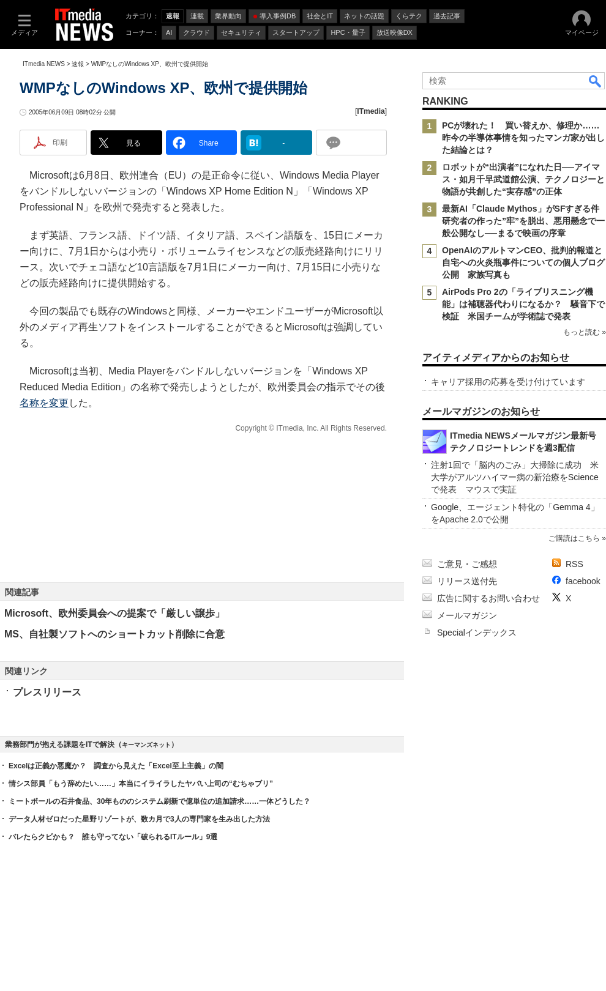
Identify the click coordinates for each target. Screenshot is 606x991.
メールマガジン (467, 615)
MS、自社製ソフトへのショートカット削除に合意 (114, 634)
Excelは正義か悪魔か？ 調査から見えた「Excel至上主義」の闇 (116, 766)
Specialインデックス (477, 632)
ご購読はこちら (574, 538)
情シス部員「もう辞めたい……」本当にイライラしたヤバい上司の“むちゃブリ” (141, 783)
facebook (583, 581)
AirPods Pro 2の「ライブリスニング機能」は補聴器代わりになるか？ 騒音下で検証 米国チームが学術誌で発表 (523, 304)
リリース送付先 (467, 581)
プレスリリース (47, 692)
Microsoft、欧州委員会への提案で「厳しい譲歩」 (114, 613)
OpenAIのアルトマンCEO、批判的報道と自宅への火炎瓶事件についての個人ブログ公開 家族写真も (523, 262)
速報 (78, 64)
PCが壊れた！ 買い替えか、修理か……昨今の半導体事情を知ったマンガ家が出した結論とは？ (523, 138)
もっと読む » (584, 332)
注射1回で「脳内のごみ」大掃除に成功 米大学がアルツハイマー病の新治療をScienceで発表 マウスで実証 (515, 477)
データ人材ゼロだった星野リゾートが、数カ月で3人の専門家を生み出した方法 (139, 819)
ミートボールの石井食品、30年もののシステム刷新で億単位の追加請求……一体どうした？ (159, 801)
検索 (595, 80)
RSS (574, 564)
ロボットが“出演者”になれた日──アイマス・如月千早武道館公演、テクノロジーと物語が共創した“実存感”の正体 (523, 179)
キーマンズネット (146, 744)
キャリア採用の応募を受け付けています (508, 382)
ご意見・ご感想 (467, 564)
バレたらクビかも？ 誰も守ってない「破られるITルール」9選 (113, 837)
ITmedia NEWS (44, 64)
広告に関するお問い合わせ (488, 598)
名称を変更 (44, 403)
